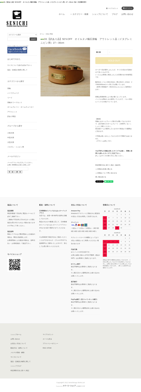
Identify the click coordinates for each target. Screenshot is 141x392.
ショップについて (100, 14)
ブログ (115, 14)
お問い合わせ (127, 14)
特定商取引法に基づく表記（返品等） (108, 165)
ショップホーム (16, 334)
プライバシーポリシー (50, 343)
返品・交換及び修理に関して (17, 70)
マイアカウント (113, 8)
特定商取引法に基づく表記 (20, 370)
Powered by (70, 386)
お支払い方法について (18, 343)
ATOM (49, 348)
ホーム (62, 14)
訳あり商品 (49, 34)
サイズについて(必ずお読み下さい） (20, 65)
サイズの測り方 (106, 156)
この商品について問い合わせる (106, 173)
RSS (44, 348)
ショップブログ (16, 366)
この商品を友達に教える (103, 169)
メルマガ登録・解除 (17, 352)
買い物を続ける (100, 177)
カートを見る (47, 339)
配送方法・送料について (19, 348)
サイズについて (16, 357)
